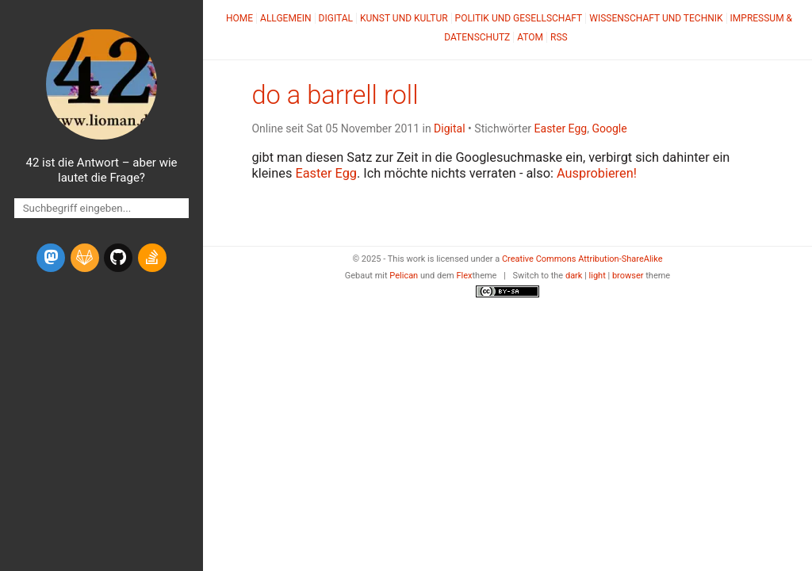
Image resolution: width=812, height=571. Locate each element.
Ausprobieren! (597, 173)
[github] (118, 257)
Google (609, 128)
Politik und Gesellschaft (519, 18)
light (597, 275)
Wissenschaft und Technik (655, 18)
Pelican (403, 275)
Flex (464, 275)
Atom (530, 37)
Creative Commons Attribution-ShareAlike (582, 259)
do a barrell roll (334, 95)
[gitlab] (85, 257)
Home (239, 18)
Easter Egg (561, 128)
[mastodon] (50, 257)
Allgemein (286, 18)
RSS (559, 37)
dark (574, 275)
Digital (336, 18)
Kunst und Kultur (404, 18)
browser (628, 275)
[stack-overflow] (152, 257)
